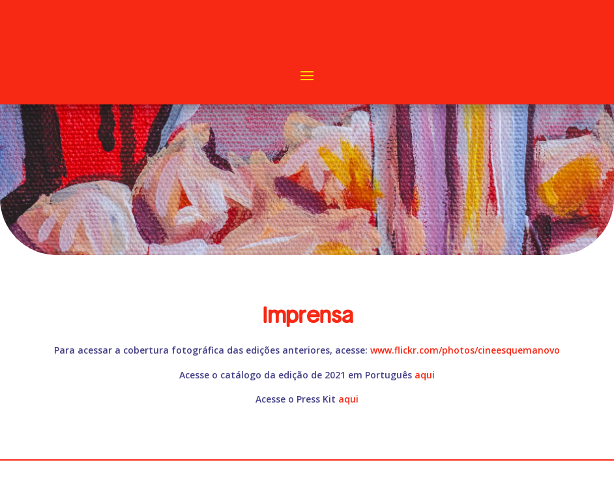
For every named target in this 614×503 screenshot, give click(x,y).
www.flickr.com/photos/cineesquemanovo (465, 350)
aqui (425, 375)
